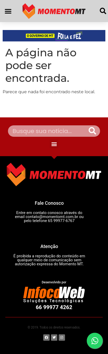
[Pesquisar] (92, 131)
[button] (8, 11)
